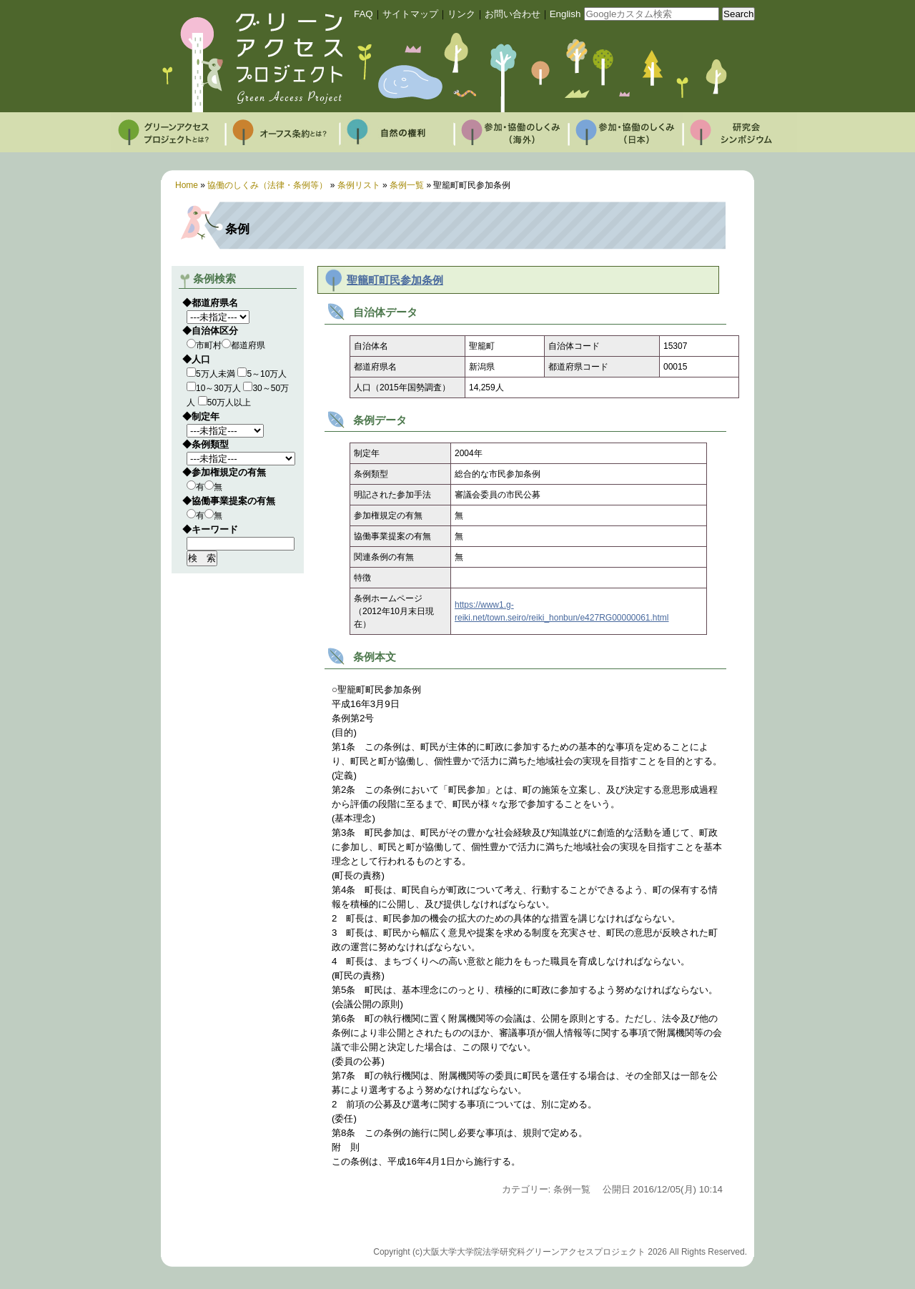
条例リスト (358, 185)
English (565, 14)
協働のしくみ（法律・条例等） (267, 185)
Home (186, 185)
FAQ (363, 14)
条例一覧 (407, 185)
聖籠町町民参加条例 (395, 280)
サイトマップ (410, 14)
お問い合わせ (512, 14)
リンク (461, 14)
